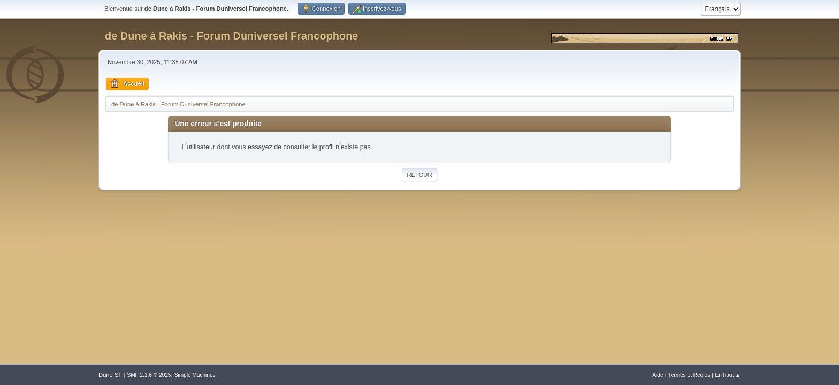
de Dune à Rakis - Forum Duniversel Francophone (231, 36)
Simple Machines (195, 375)
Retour (419, 175)
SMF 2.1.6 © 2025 (149, 375)
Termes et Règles (689, 375)
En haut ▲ (728, 375)
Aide (657, 375)
